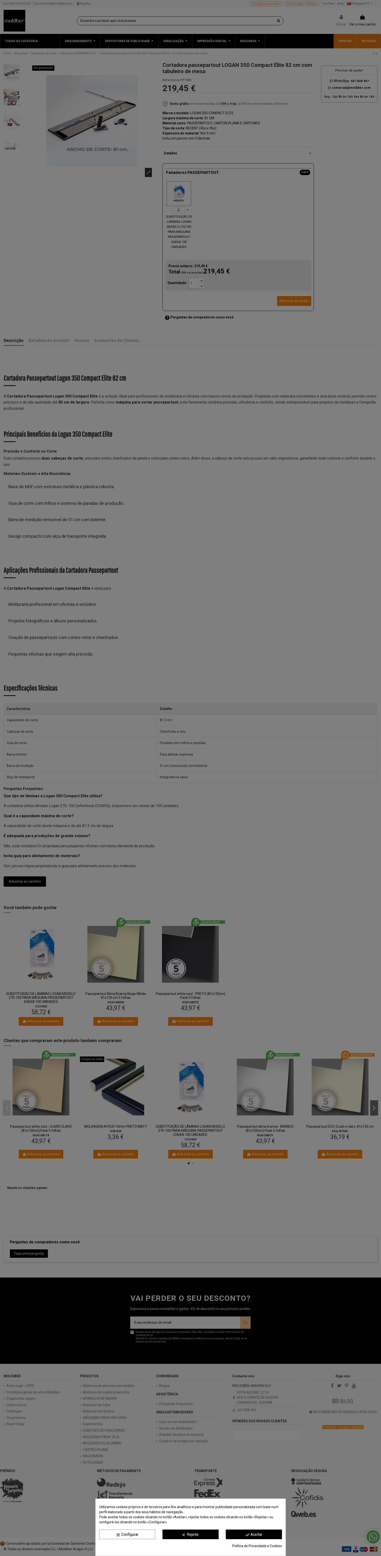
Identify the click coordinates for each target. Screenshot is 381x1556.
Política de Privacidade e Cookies (257, 1546)
